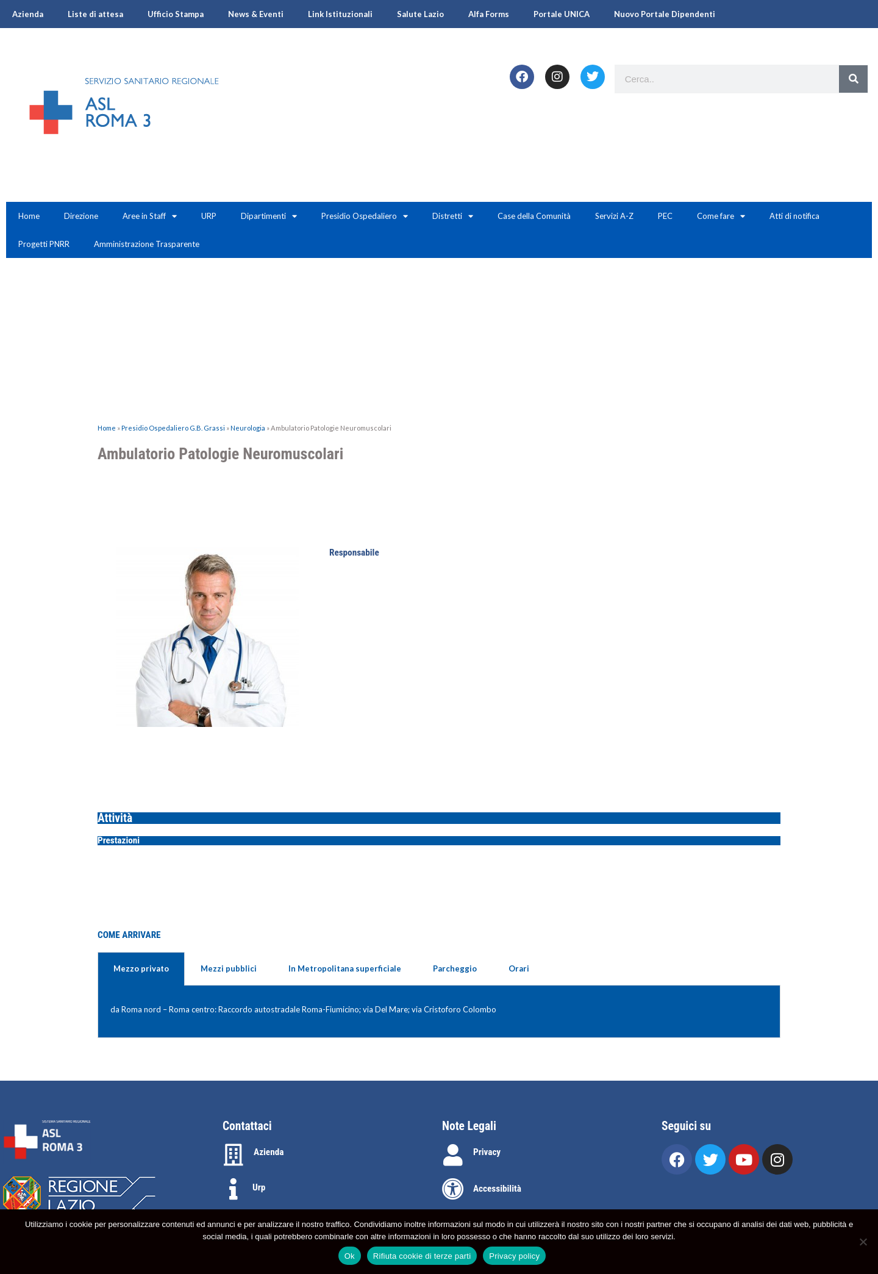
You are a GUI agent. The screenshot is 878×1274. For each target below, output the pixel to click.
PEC (665, 216)
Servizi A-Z (614, 216)
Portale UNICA (562, 14)
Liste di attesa (95, 14)
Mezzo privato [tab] (141, 968)
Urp (258, 1187)
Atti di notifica (794, 216)
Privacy (487, 1152)
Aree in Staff (150, 216)
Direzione (81, 216)
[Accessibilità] (453, 1189)
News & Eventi (256, 14)
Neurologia (247, 428)
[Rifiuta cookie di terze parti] (863, 1242)
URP (208, 216)
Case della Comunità (534, 216)
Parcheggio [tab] (455, 968)
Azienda (27, 14)
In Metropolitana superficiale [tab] (344, 968)
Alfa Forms (488, 14)
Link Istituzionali (340, 14)
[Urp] (233, 1189)
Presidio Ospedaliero (364, 216)
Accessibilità (497, 1188)
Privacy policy (514, 1256)
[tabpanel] (439, 1012)
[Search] (853, 79)
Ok (349, 1256)
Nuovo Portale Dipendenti (664, 14)
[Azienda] (233, 1155)
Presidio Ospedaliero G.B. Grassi (173, 428)
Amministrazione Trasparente (146, 244)
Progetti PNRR (44, 244)
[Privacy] (453, 1155)
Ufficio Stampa (176, 14)
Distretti (452, 216)
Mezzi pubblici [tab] (229, 968)
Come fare (721, 216)
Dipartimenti (269, 216)
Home (29, 216)
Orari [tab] (519, 968)
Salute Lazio (420, 14)
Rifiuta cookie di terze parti (422, 1256)
